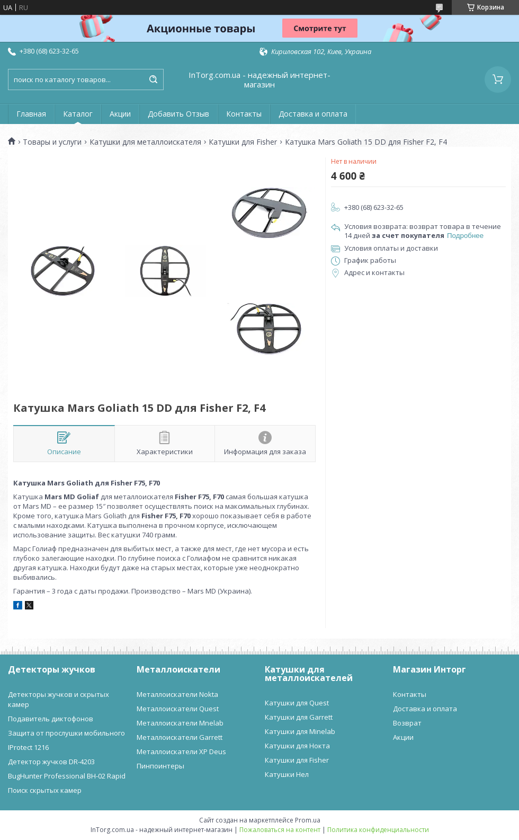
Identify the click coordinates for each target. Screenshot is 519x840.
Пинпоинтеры (160, 766)
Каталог (78, 114)
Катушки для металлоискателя (145, 142)
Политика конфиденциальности (378, 829)
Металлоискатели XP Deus (181, 751)
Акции (120, 114)
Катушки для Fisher (243, 142)
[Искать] (153, 79)
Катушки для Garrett (299, 717)
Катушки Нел (287, 774)
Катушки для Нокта (297, 745)
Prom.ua (307, 820)
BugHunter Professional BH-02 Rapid (67, 776)
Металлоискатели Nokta (177, 694)
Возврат (407, 723)
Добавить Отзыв (178, 114)
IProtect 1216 (28, 747)
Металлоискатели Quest (178, 708)
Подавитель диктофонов (50, 718)
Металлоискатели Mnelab (180, 723)
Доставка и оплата (313, 114)
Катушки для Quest (297, 703)
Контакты (244, 114)
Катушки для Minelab (300, 731)
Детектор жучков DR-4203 (51, 761)
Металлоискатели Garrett (179, 737)
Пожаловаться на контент (279, 829)
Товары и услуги (52, 142)
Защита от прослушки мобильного (66, 733)
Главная (31, 114)
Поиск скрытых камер (45, 790)
